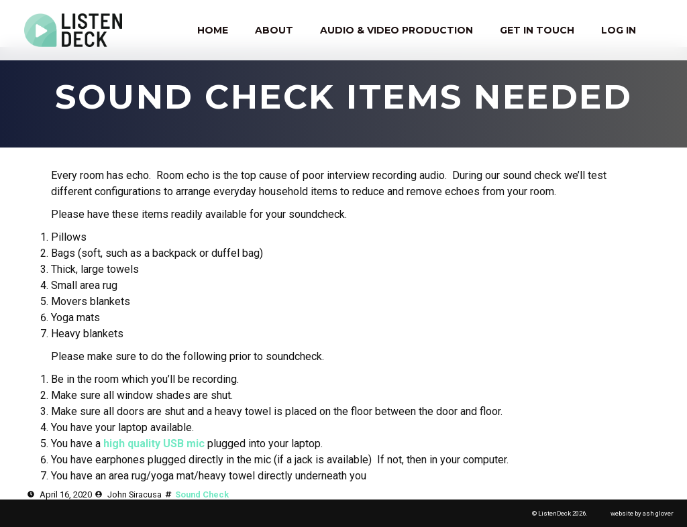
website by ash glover (642, 513)
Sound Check (202, 494)
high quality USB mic (154, 443)
